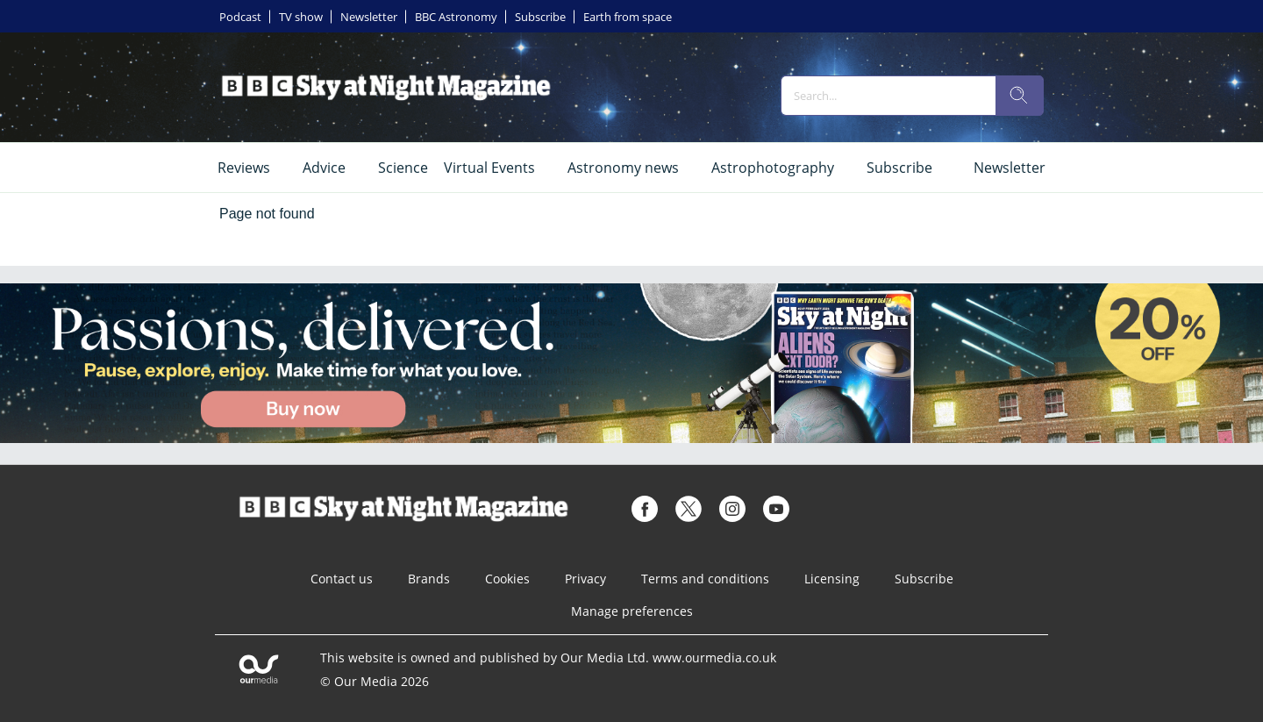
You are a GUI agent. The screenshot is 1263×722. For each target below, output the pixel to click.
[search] (1019, 95)
